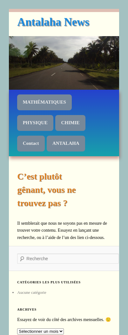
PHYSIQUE (35, 122)
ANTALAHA (65, 143)
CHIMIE (70, 122)
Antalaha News (53, 22)
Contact (31, 143)
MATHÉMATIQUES (44, 102)
